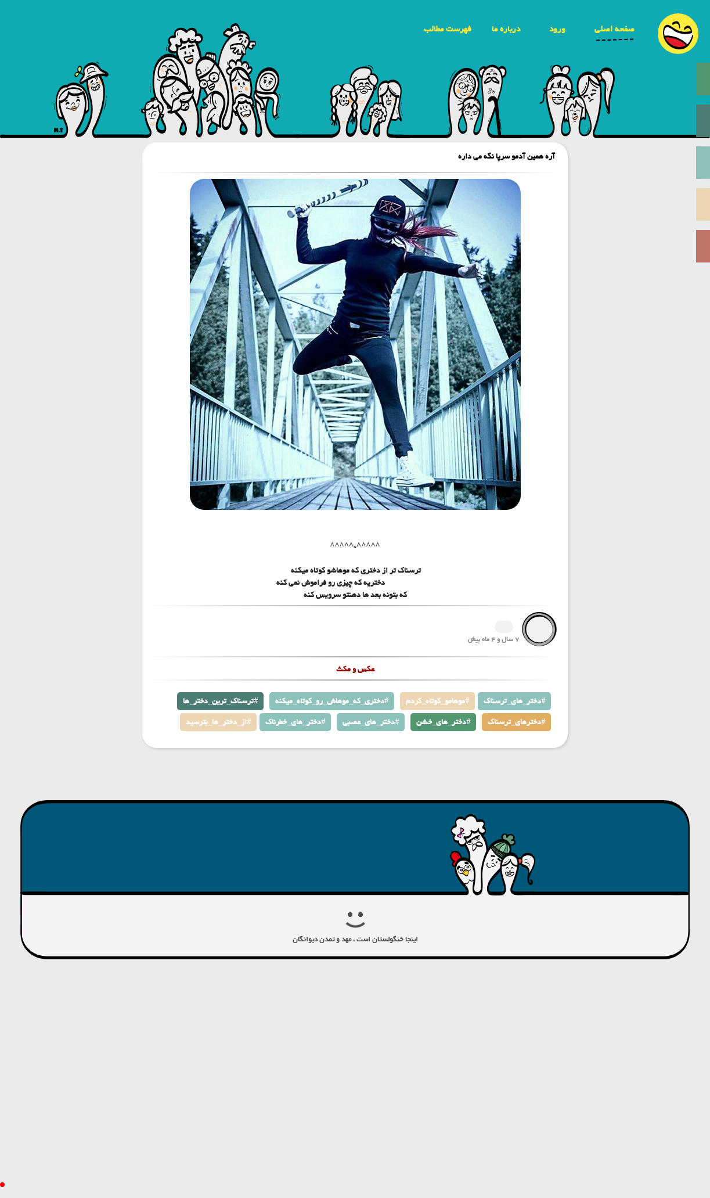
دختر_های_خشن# (443, 722)
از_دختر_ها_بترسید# (218, 722)
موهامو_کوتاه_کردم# (437, 701)
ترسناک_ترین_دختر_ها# (220, 701)
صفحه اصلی (614, 29)
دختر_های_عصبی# (371, 722)
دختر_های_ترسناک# (514, 701)
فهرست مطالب (447, 29)
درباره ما (506, 29)
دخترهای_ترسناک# (516, 722)
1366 (504, 627)
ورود (557, 29)
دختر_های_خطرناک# (295, 722)
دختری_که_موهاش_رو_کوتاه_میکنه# (331, 701)
